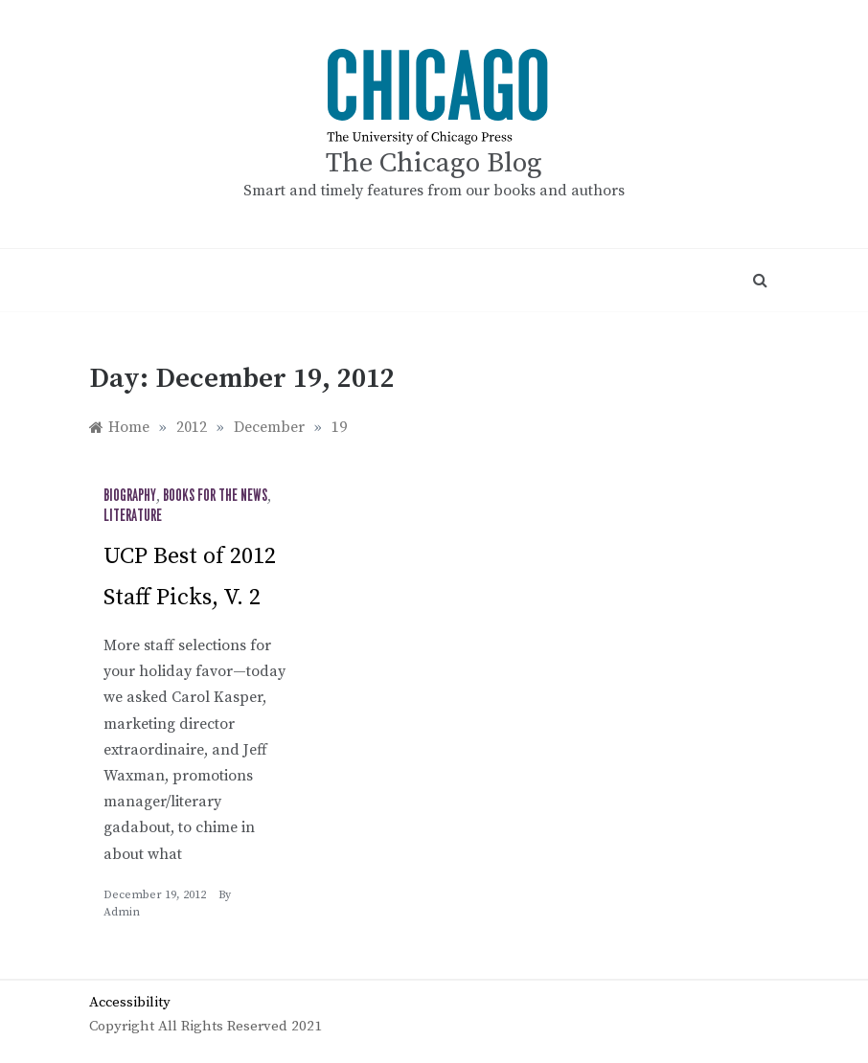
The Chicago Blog (434, 163)
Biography (129, 496)
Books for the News (215, 496)
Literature (132, 516)
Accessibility (130, 1002)
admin (121, 912)
